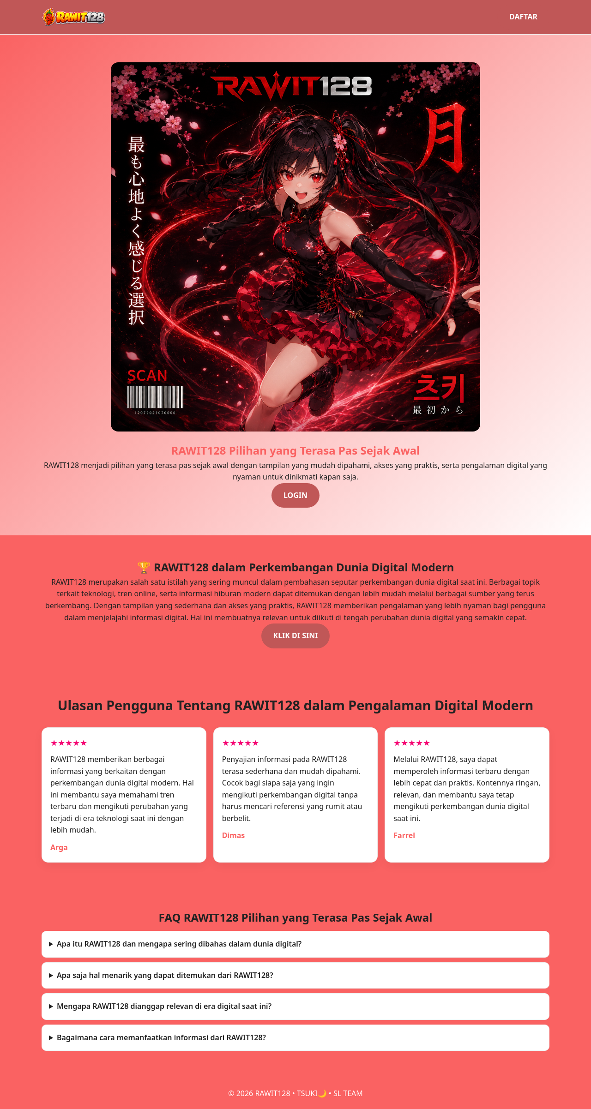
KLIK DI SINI (295, 635)
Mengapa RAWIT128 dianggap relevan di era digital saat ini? (164, 1006)
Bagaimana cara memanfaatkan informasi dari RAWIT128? (161, 1037)
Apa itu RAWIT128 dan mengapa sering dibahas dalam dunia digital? (179, 944)
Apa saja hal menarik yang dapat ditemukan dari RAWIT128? (165, 975)
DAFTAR (523, 17)
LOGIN (295, 495)
